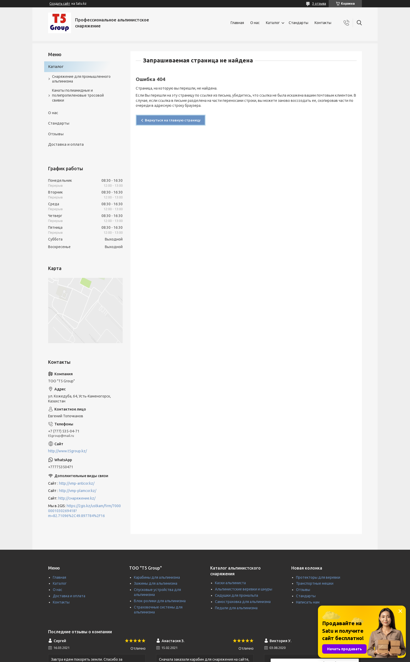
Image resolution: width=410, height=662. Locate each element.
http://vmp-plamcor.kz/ (77, 491)
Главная (237, 23)
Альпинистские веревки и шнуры (243, 589)
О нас (255, 23)
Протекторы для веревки (318, 577)
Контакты (323, 23)
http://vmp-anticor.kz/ (76, 483)
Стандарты (298, 23)
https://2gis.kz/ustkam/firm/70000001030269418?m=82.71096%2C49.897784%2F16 (84, 511)
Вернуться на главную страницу (173, 120)
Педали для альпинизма (236, 608)
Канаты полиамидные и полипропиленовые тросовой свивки (78, 95)
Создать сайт (59, 3)
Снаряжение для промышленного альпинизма (81, 79)
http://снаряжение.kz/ (76, 498)
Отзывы (56, 134)
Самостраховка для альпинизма (243, 602)
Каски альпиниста (230, 583)
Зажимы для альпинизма (155, 583)
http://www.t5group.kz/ (67, 451)
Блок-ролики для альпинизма (160, 601)
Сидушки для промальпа (236, 595)
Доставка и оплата (66, 144)
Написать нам (308, 602)
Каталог (273, 23)
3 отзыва (319, 3)
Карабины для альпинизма (157, 577)
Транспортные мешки (314, 583)
